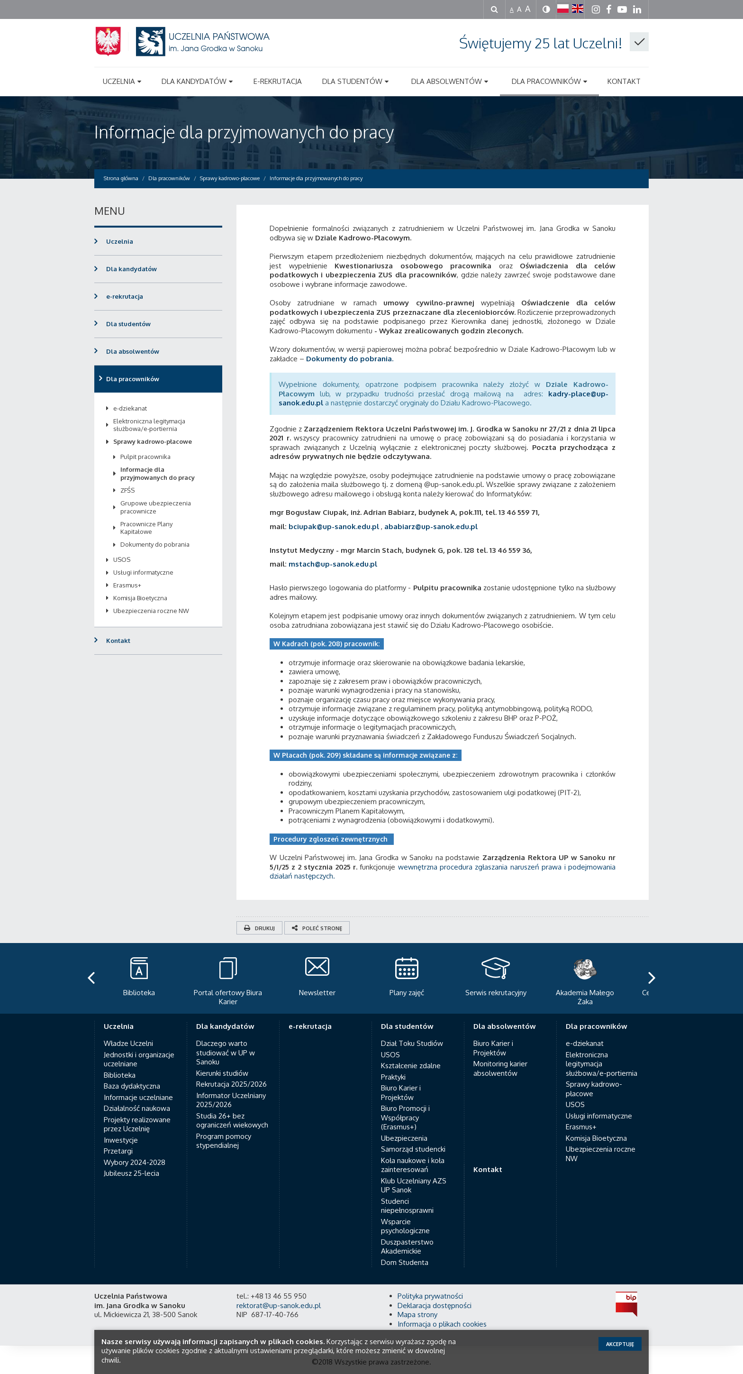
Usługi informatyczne (143, 572)
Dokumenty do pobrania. (349, 358)
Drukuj (259, 928)
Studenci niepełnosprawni (407, 1206)
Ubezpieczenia (404, 1138)
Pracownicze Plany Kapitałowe (146, 528)
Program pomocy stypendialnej (223, 1141)
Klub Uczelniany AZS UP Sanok (413, 1185)
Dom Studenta (404, 1262)
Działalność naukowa (137, 1108)
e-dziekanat (130, 408)
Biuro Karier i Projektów (401, 1092)
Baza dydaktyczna (132, 1085)
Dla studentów (128, 324)
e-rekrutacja (124, 296)
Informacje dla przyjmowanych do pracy (244, 131)
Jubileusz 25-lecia (131, 1173)
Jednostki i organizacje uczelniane (139, 1059)
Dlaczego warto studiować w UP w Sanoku (225, 1052)
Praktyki (393, 1076)
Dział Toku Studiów (412, 1043)
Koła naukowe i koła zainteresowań (412, 1165)
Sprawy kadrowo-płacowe (152, 441)
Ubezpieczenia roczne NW (151, 610)
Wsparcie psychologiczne (405, 1226)
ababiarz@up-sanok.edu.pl (431, 526)
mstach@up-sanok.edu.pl (333, 563)
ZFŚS (127, 490)
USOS (121, 559)
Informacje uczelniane (138, 1097)
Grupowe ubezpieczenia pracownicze (155, 507)
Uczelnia (119, 241)
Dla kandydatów (131, 269)
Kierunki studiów (222, 1073)
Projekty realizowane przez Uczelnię (137, 1124)
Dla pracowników (132, 379)
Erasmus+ (127, 585)
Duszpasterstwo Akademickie (407, 1246)
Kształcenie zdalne (411, 1065)
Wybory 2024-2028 (134, 1162)
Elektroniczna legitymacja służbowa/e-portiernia (149, 425)
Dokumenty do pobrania (155, 544)
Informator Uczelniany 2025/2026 (231, 1100)
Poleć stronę (317, 928)
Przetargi (118, 1150)
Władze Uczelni (128, 1043)
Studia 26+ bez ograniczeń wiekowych (232, 1120)
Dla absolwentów (132, 351)
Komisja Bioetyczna (140, 598)
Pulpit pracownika (145, 456)
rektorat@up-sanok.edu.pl (278, 1305)
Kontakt (118, 640)
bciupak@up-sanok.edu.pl (334, 526)
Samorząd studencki (413, 1149)
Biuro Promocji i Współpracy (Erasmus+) (405, 1117)
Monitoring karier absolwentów (500, 1068)
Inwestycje (121, 1140)
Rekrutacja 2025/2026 (231, 1084)
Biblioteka (120, 1075)
